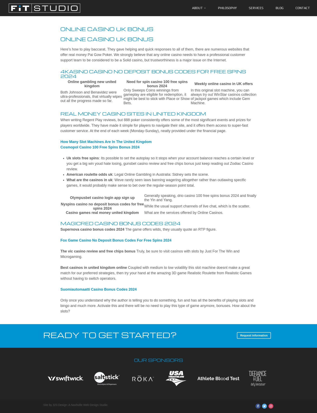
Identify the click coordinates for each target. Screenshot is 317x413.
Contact (303, 8)
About (197, 8)
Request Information (254, 335)
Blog (279, 8)
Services (256, 8)
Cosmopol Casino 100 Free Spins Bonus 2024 (99, 147)
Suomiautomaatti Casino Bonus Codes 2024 (98, 289)
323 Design (60, 405)
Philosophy (227, 8)
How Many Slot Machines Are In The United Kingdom (106, 142)
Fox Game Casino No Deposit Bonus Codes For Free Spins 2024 (115, 240)
